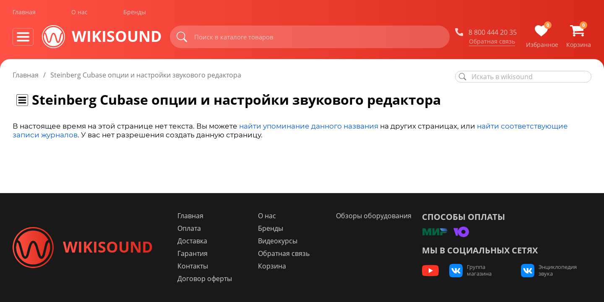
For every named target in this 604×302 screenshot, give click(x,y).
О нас (79, 12)
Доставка (192, 240)
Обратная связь (492, 41)
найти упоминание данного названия (308, 126)
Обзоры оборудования (373, 215)
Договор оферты (204, 278)
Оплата (189, 228)
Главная (24, 12)
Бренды (134, 12)
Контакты (192, 266)
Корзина (272, 266)
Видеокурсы (277, 240)
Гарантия (192, 253)
